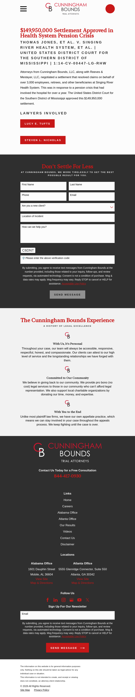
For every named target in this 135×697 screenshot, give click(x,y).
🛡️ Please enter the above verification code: (46, 258)
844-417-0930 (67, 476)
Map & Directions (41, 583)
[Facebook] (48, 600)
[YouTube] (79, 600)
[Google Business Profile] (71, 600)
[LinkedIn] (55, 600)
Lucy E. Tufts (37, 123)
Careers (67, 506)
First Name (28, 184)
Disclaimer (67, 544)
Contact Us (67, 538)
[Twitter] (87, 600)
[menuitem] (25, 690)
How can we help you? (34, 226)
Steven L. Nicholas (43, 140)
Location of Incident (32, 216)
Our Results (67, 525)
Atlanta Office (67, 519)
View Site (42, 579)
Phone (25, 195)
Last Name (76, 184)
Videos (67, 531)
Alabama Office (67, 512)
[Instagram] (64, 600)
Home (67, 500)
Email (73, 195)
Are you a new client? (34, 205)
